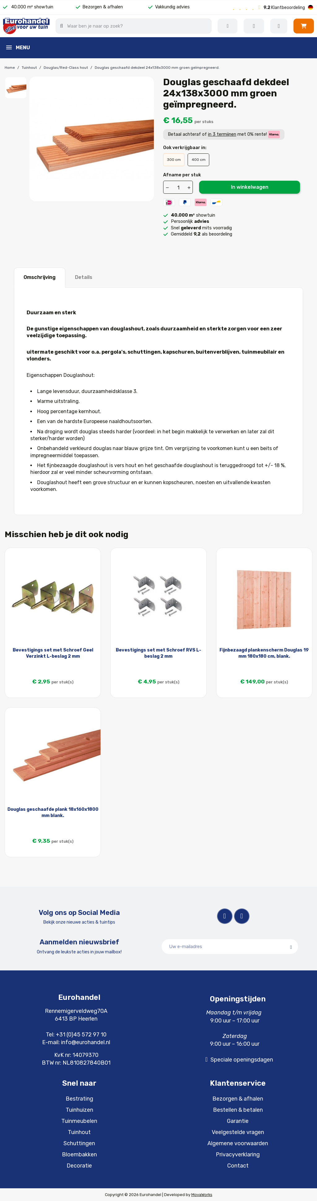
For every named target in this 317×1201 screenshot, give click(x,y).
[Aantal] (178, 187)
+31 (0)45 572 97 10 (81, 1034)
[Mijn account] (279, 26)
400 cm (199, 159)
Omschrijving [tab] (40, 277)
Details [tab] (83, 277)
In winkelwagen (249, 187)
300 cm (174, 159)
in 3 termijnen (222, 134)
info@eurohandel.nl (85, 1042)
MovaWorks (201, 1194)
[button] (303, 26)
